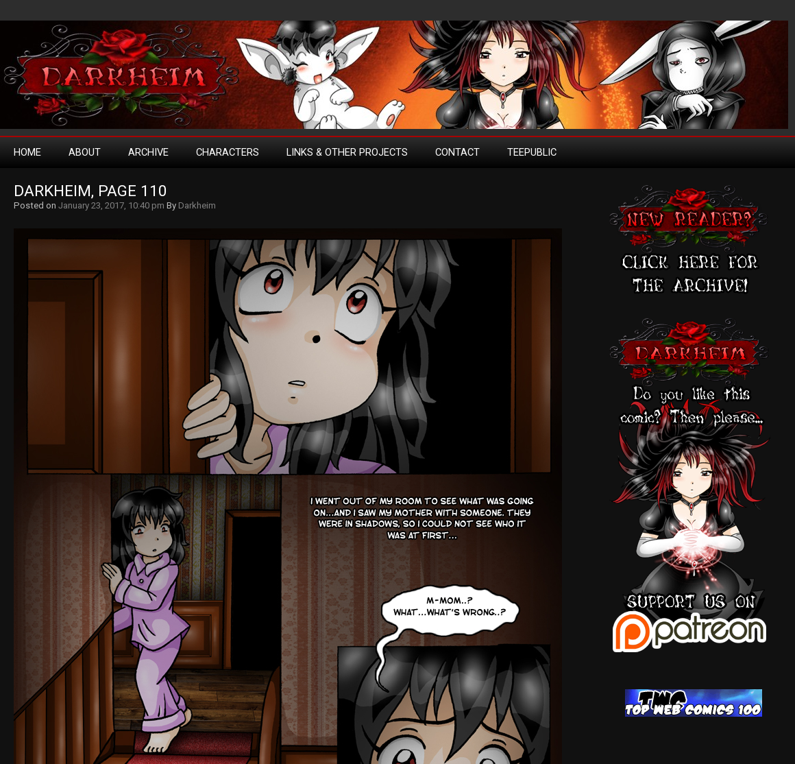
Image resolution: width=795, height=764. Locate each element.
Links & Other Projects (347, 152)
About (85, 152)
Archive (148, 152)
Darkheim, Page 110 (90, 191)
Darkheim (197, 205)
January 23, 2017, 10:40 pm (111, 205)
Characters (227, 152)
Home (27, 152)
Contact (457, 152)
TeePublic (531, 152)
